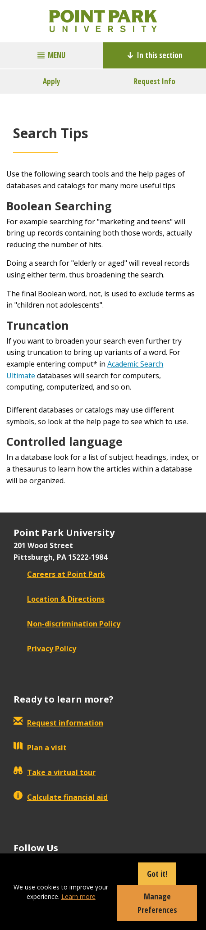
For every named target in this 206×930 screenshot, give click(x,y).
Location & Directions (59, 599)
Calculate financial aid (61, 797)
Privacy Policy (45, 648)
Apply (51, 81)
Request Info (154, 81)
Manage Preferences (157, 903)
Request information (58, 723)
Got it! (157, 873)
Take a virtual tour (55, 772)
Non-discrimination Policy (67, 624)
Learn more (78, 896)
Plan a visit (40, 748)
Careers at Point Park (59, 574)
